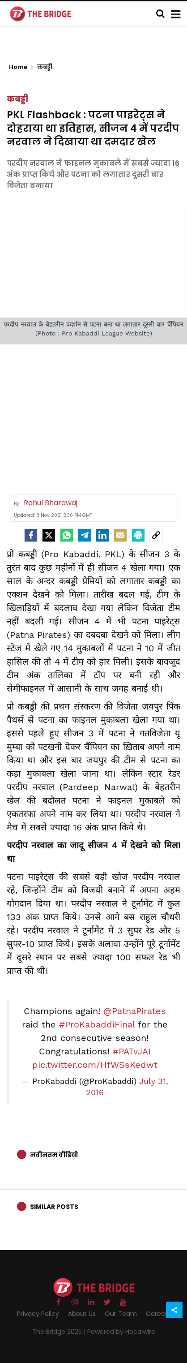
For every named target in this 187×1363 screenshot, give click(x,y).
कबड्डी (17, 98)
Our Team (121, 1313)
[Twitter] (48, 535)
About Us (82, 1313)
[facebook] (31, 535)
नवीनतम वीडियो (54, 1154)
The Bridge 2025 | (59, 1331)
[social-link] (156, 535)
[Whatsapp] (66, 535)
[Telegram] (84, 535)
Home (21, 67)
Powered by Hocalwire (121, 1331)
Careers (158, 1313)
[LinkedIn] (102, 535)
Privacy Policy (38, 1313)
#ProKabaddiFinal (97, 1024)
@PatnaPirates (134, 1011)
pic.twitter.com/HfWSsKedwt (94, 1064)
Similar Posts (54, 1206)
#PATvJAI (132, 1051)
